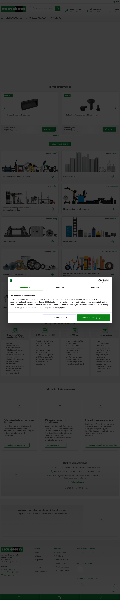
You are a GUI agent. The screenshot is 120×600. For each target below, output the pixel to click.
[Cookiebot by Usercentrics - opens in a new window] (100, 280)
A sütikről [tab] (95, 287)
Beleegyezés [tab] (25, 287)
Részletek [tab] (60, 287)
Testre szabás (60, 318)
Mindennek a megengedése (93, 318)
